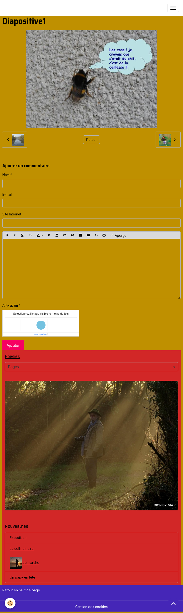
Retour (91, 140)
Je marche (24, 563)
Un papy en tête (22, 577)
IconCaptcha (40, 334)
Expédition (18, 538)
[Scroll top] (173, 603)
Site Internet (11, 214)
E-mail (7, 194)
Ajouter (13, 345)
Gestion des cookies (91, 607)
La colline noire (22, 548)
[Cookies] (10, 603)
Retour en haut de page (21, 590)
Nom (6, 175)
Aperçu (118, 235)
